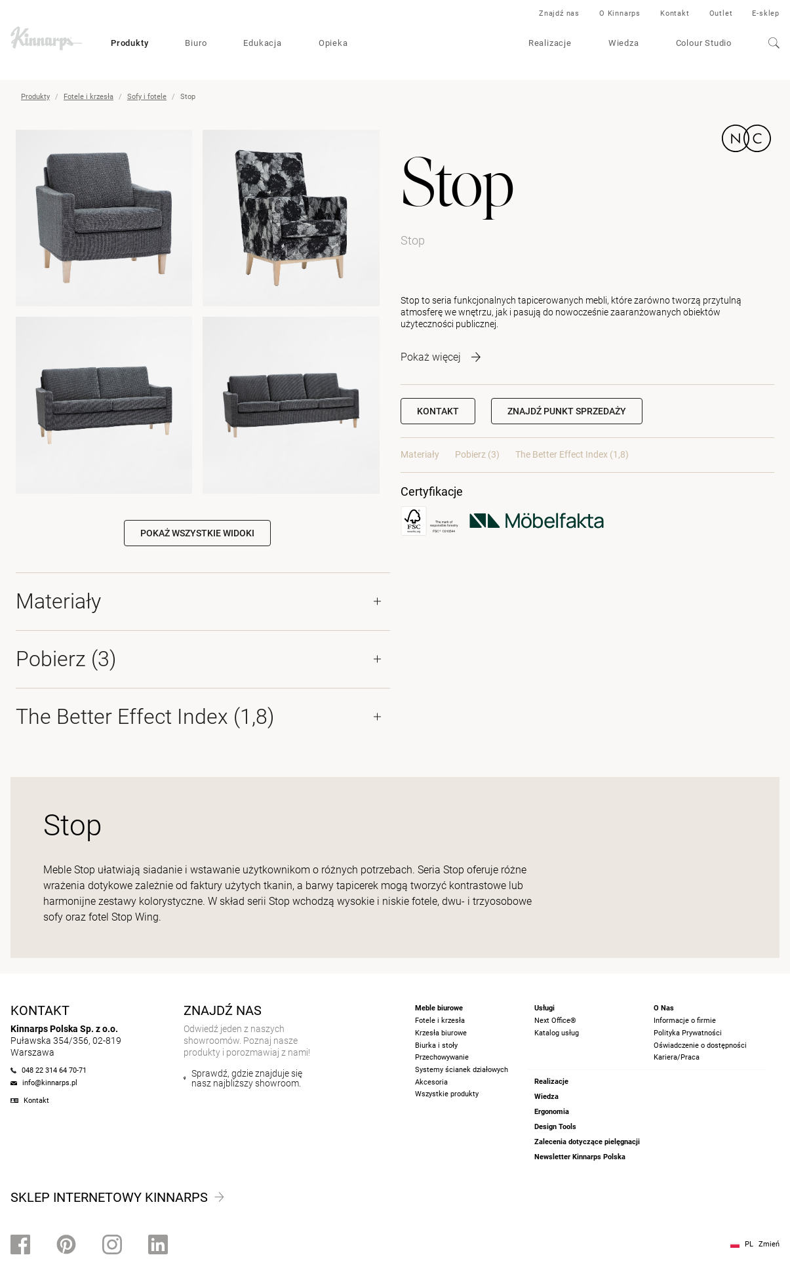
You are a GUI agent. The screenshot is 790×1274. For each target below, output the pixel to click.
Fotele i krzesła (88, 96)
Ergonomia (551, 1111)
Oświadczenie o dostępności (700, 1045)
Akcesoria (431, 1082)
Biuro (196, 43)
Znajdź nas (559, 13)
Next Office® (555, 1020)
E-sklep (766, 13)
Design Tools (555, 1127)
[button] (566, 411)
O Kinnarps (620, 13)
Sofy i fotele (147, 96)
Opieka (333, 43)
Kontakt (675, 13)
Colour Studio (704, 43)
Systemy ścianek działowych (461, 1069)
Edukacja (262, 43)
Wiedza (623, 43)
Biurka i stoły (436, 1045)
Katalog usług (556, 1033)
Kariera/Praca (677, 1057)
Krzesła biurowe (441, 1033)
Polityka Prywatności (688, 1033)
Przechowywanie (442, 1057)
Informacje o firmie (685, 1020)
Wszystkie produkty (447, 1094)
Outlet (721, 13)
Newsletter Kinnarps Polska (579, 1157)
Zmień (769, 1244)
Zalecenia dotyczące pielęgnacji (587, 1142)
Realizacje (550, 43)
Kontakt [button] (438, 411)
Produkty (129, 43)
